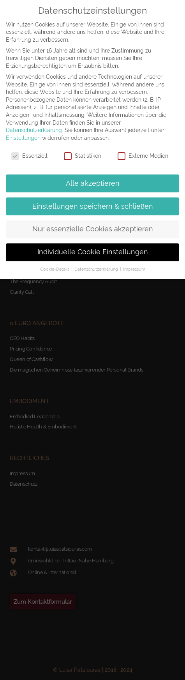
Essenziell (29, 156)
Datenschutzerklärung (34, 130)
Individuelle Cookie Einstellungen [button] (92, 252)
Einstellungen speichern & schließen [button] (92, 206)
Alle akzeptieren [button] (93, 183)
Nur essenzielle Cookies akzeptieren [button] (92, 229)
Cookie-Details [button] (55, 269)
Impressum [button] (134, 269)
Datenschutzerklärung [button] (96, 269)
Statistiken (82, 156)
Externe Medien (143, 156)
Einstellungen (23, 138)
